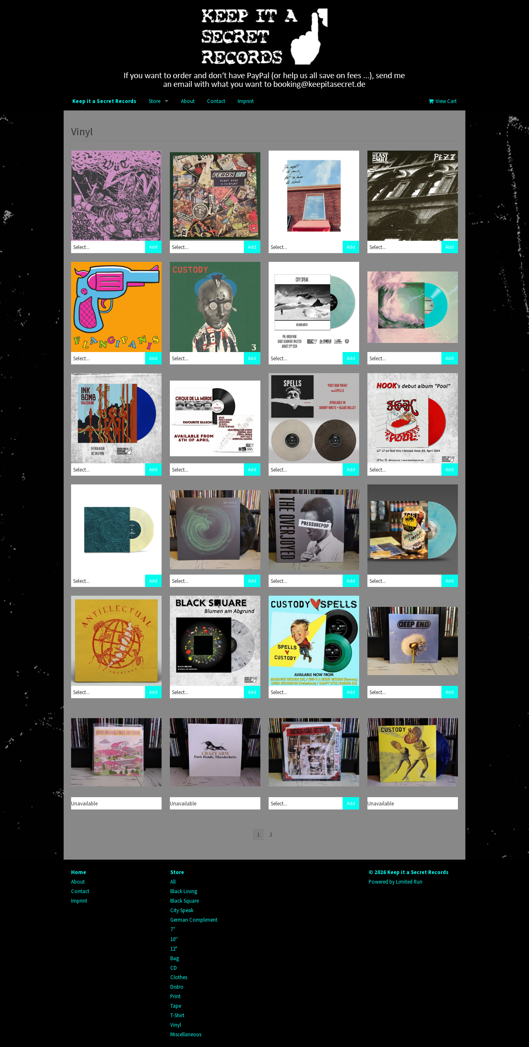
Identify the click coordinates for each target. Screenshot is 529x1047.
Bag (174, 958)
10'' (174, 939)
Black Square (184, 900)
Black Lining (183, 891)
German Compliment (193, 919)
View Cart (442, 101)
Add (153, 247)
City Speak (181, 910)
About (188, 101)
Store (154, 101)
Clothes (178, 977)
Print (175, 996)
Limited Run (409, 881)
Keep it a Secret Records (104, 101)
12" (173, 948)
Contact (216, 101)
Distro (176, 986)
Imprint (246, 101)
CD (173, 967)
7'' (172, 929)
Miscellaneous (185, 1034)
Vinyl (175, 1024)
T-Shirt (177, 1015)
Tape (175, 1005)
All (173, 881)
